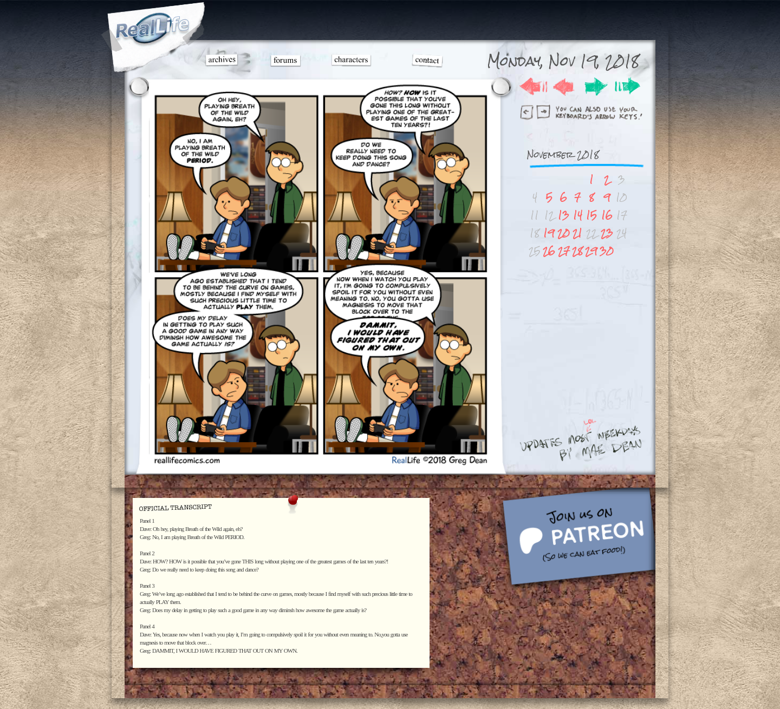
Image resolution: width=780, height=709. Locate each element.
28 (577, 251)
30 (607, 251)
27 (564, 251)
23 (607, 233)
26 (549, 251)
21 (577, 233)
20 (563, 233)
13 (563, 215)
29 (591, 251)
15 (591, 215)
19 (549, 233)
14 (577, 215)
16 (607, 215)
